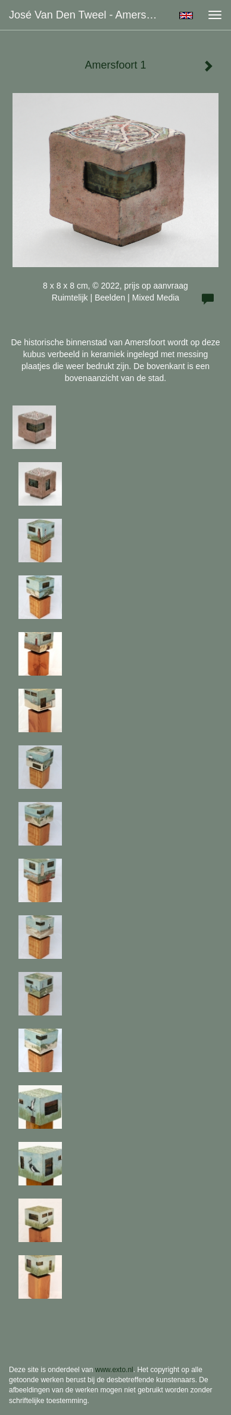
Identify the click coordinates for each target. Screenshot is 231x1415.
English (186, 15)
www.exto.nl (114, 1370)
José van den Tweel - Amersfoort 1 (88, 15)
